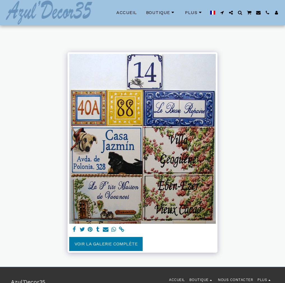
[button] (222, 12)
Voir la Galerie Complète (106, 244)
